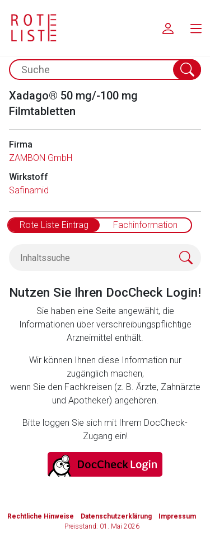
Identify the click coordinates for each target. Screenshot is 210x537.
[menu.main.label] (196, 28)
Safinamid (29, 190)
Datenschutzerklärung (116, 516)
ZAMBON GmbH (40, 158)
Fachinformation (145, 225)
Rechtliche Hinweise (40, 516)
